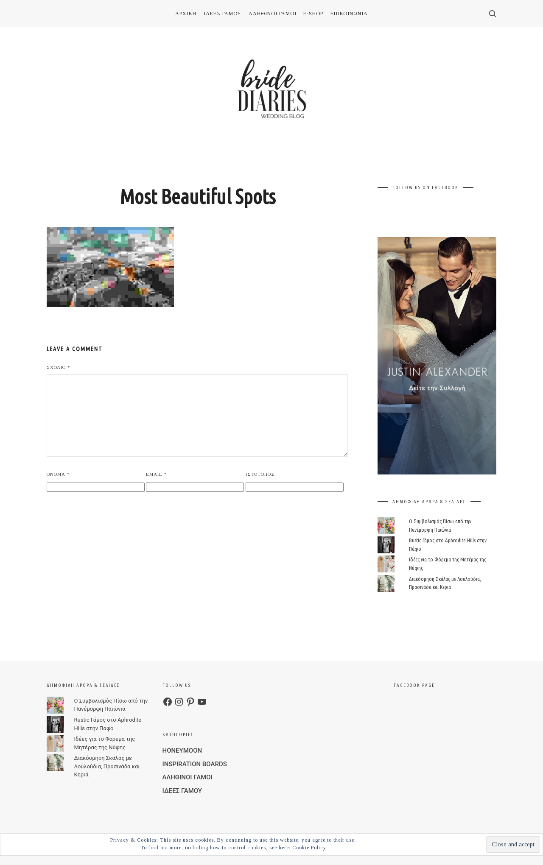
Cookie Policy (309, 848)
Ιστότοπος (260, 474)
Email (156, 474)
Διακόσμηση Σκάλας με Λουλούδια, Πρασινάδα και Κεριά (107, 766)
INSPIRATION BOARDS (194, 764)
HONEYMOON (182, 750)
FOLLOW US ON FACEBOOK (425, 187)
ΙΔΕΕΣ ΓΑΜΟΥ (222, 14)
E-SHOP (313, 14)
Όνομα (58, 474)
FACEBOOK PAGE (414, 685)
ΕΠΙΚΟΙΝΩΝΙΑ (349, 14)
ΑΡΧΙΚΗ (185, 14)
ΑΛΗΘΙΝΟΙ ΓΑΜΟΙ (273, 14)
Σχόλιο (58, 367)
